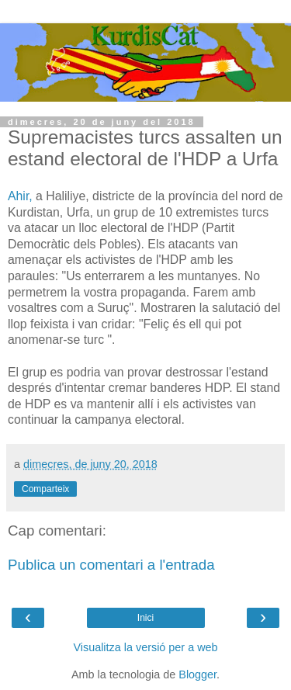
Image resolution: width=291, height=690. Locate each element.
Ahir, (20, 196)
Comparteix (45, 489)
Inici (145, 617)
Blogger (197, 674)
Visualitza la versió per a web (145, 647)
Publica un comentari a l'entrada (111, 565)
